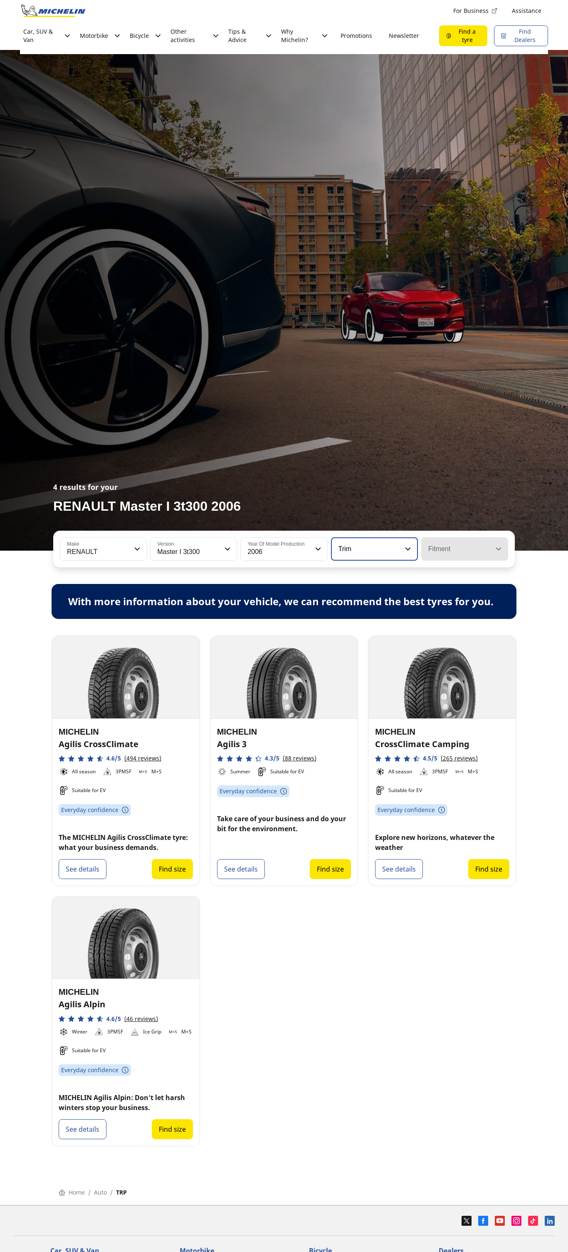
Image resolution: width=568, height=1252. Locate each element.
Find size (172, 869)
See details (82, 869)
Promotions (356, 36)
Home (72, 1192)
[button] (136, 549)
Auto (100, 1192)
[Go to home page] (53, 10)
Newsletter (404, 36)
